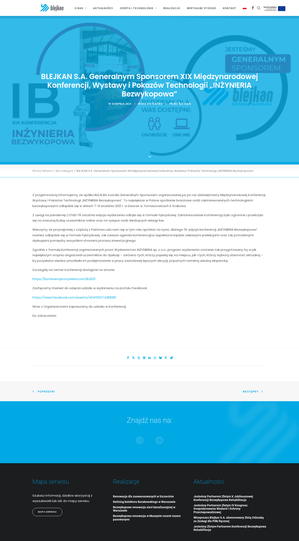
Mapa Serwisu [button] (47, 496)
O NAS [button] (73, 8)
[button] (245, 8)
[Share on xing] (165, 343)
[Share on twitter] (133, 343)
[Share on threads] (138, 343)
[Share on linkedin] (149, 343)
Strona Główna (42, 156)
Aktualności (96, 8)
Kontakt (222, 8)
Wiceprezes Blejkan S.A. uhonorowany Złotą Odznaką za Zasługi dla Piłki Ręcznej (229, 504)
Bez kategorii (152, 96)
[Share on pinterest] (144, 343)
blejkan (185, 96)
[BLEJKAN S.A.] (44, 8)
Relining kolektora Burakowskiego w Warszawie (144, 487)
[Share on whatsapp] (154, 343)
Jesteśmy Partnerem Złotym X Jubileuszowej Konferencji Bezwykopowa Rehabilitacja (223, 483)
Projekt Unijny (267, 8)
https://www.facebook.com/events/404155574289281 (74, 282)
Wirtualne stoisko (194, 8)
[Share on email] (171, 343)
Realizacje (164, 8)
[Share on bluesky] (160, 343)
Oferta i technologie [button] (130, 8)
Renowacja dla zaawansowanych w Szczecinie (143, 481)
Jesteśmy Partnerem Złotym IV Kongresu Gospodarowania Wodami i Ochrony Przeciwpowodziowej (221, 494)
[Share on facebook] (127, 343)
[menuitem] (73, 8)
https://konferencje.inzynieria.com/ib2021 (64, 264)
